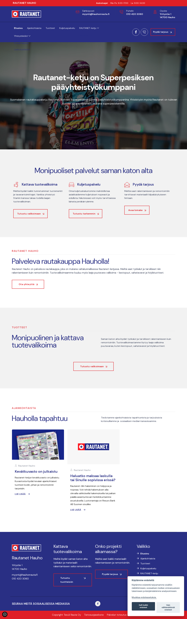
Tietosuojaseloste (94, 614)
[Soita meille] (144, 32)
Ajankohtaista (34, 28)
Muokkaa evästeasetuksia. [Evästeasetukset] (144, 597)
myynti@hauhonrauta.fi (95, 14)
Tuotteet (50, 28)
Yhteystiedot (22, 35)
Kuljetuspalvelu (67, 28)
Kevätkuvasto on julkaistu (36, 471)
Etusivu (18, 28)
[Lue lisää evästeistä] (4, 615)
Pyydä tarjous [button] (160, 31)
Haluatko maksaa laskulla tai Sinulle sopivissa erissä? (92, 478)
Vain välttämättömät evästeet (168, 607)
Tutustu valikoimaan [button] (92, 366)
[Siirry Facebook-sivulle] (136, 32)
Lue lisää (20, 494)
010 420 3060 (134, 14)
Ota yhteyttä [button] (26, 284)
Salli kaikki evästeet (143, 606)
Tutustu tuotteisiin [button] (66, 579)
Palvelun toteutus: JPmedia (122, 614)
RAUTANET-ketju (89, 28)
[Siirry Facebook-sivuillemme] (97, 603)
